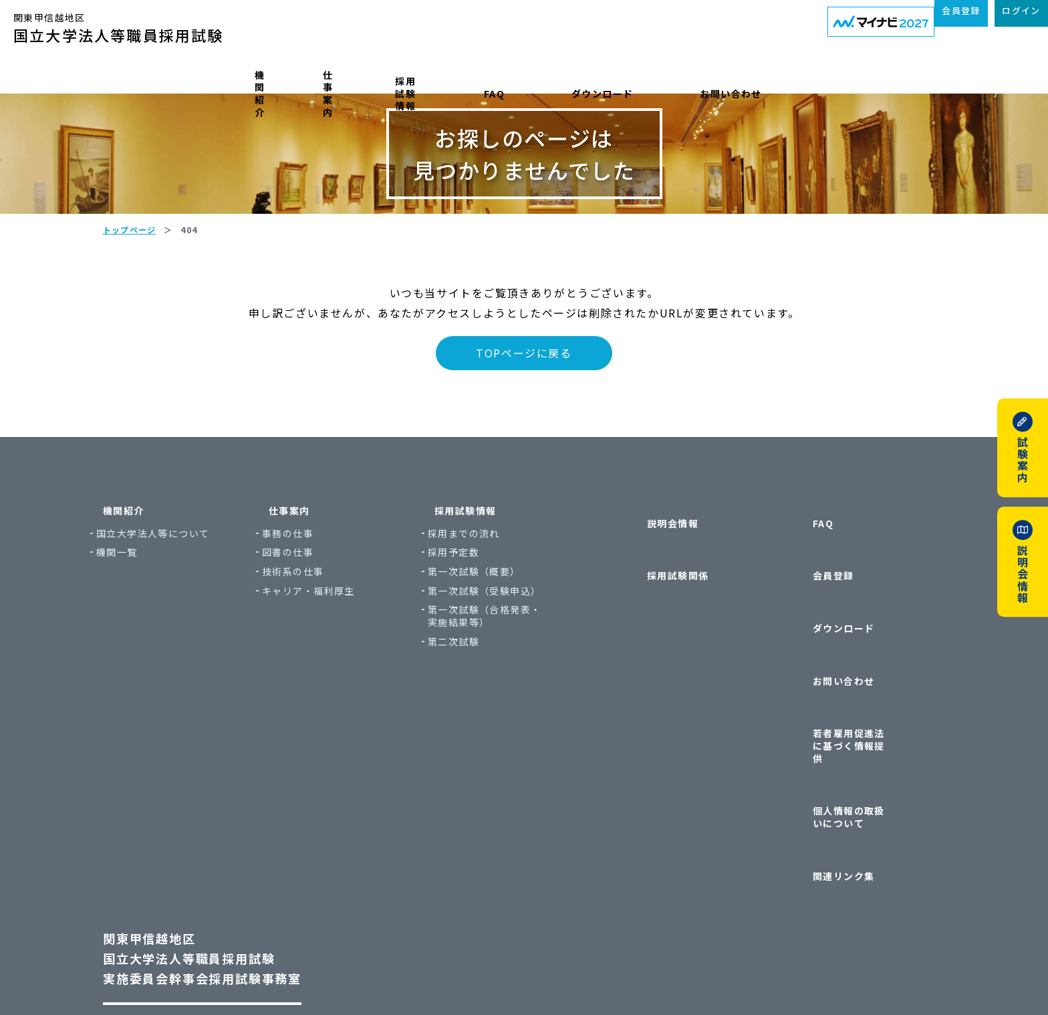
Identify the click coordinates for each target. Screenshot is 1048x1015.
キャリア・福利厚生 (348, 671)
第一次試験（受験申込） (524, 671)
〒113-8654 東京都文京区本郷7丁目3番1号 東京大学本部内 (261, 897)
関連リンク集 (823, 757)
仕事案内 (335, 75)
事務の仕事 (328, 613)
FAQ (568, 75)
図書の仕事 (328, 632)
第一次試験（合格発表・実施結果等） (524, 696)
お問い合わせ (812, 75)
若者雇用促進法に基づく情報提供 (854, 699)
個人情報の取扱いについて (854, 732)
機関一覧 (157, 632)
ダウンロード (679, 75)
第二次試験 (493, 722)
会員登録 (813, 615)
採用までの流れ (504, 613)
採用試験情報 (457, 75)
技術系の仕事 (333, 651)
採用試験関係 (657, 615)
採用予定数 (493, 632)
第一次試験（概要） (514, 651)
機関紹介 (225, 75)
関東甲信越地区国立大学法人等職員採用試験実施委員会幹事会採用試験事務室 (229, 826)
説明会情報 (652, 590)
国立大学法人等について (192, 613)
